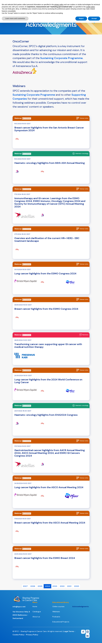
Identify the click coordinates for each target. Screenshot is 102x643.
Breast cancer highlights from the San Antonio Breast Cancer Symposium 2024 (49, 129)
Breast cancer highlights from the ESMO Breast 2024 (44, 558)
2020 (76, 586)
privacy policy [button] (59, 4)
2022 (62, 586)
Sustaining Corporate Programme (61, 58)
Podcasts (56, 616)
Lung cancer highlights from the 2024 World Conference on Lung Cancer (48, 381)
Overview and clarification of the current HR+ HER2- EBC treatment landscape (46, 240)
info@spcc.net (19, 606)
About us (36, 616)
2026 (32, 586)
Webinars (56, 611)
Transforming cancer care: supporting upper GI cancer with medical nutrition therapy (48, 346)
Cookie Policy (18, 635)
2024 (47, 586)
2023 (54, 586)
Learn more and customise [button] (15, 18)
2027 (25, 586)
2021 (69, 586)
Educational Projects (60, 622)
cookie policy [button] (90, 7)
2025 (40, 586)
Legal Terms (69, 631)
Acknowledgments (80, 606)
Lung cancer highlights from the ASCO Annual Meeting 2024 (48, 487)
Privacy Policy (32, 635)
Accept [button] (94, 18)
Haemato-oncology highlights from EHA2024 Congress (46, 414)
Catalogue (36, 611)
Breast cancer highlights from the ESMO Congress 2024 (46, 308)
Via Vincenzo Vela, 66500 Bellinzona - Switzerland (21, 615)
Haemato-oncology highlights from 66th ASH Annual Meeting (49, 163)
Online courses (58, 606)
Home (34, 606)
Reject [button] (81, 18)
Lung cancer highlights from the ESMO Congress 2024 (45, 273)
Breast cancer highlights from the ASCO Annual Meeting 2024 (49, 522)
